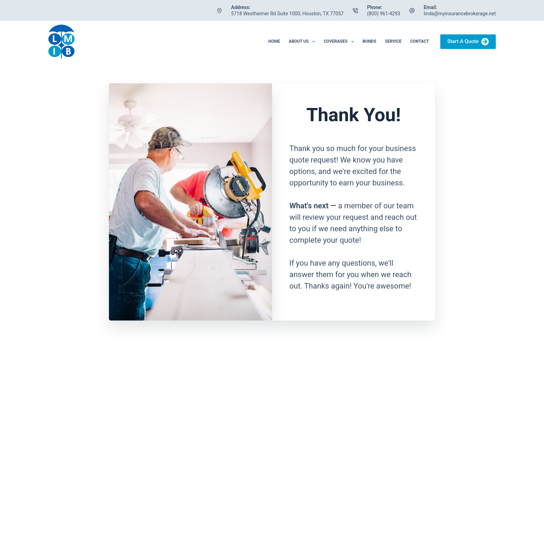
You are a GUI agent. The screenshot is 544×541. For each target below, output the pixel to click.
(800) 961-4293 (383, 13)
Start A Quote (468, 41)
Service (393, 41)
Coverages (340, 42)
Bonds (369, 41)
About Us (303, 42)
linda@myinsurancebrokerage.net (460, 13)
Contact (419, 41)
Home (274, 41)
